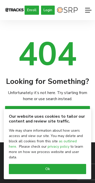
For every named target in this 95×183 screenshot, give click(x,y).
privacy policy (58, 146)
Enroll (31, 10)
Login (48, 10)
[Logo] (15, 10)
